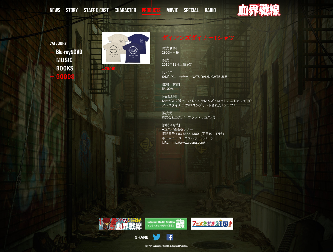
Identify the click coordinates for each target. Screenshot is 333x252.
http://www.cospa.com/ (188, 142)
